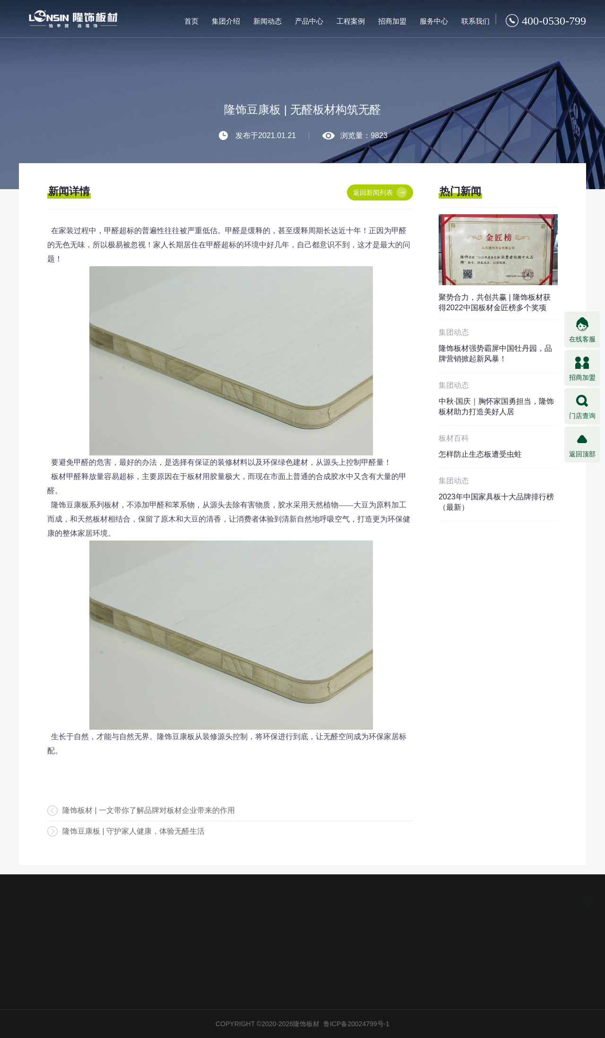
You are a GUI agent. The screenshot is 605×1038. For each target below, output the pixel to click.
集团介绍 (226, 21)
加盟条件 (63, 929)
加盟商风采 (63, 971)
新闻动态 (267, 21)
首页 (191, 21)
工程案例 (351, 21)
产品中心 (309, 21)
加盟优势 (63, 916)
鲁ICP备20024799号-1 (356, 1024)
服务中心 (434, 21)
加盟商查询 (115, 943)
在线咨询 (115, 957)
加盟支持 (63, 957)
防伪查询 (115, 929)
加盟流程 (63, 943)
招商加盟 (392, 21)
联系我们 (475, 21)
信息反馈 (115, 971)
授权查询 (115, 916)
